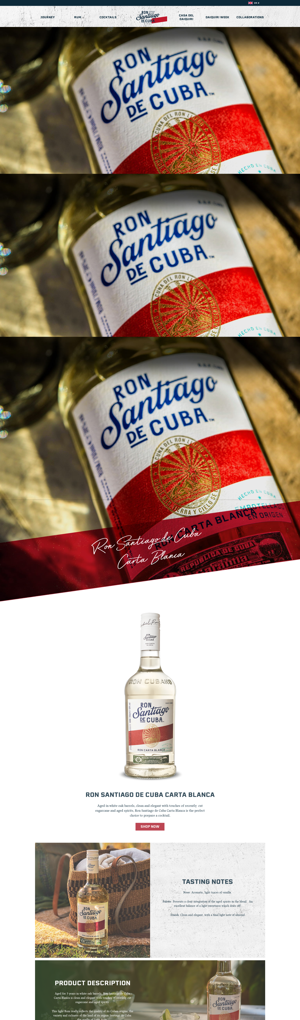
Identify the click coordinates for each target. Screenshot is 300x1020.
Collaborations (250, 17)
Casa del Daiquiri (186, 17)
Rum (77, 17)
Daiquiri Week (217, 17)
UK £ (256, 3)
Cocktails (107, 17)
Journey (47, 17)
